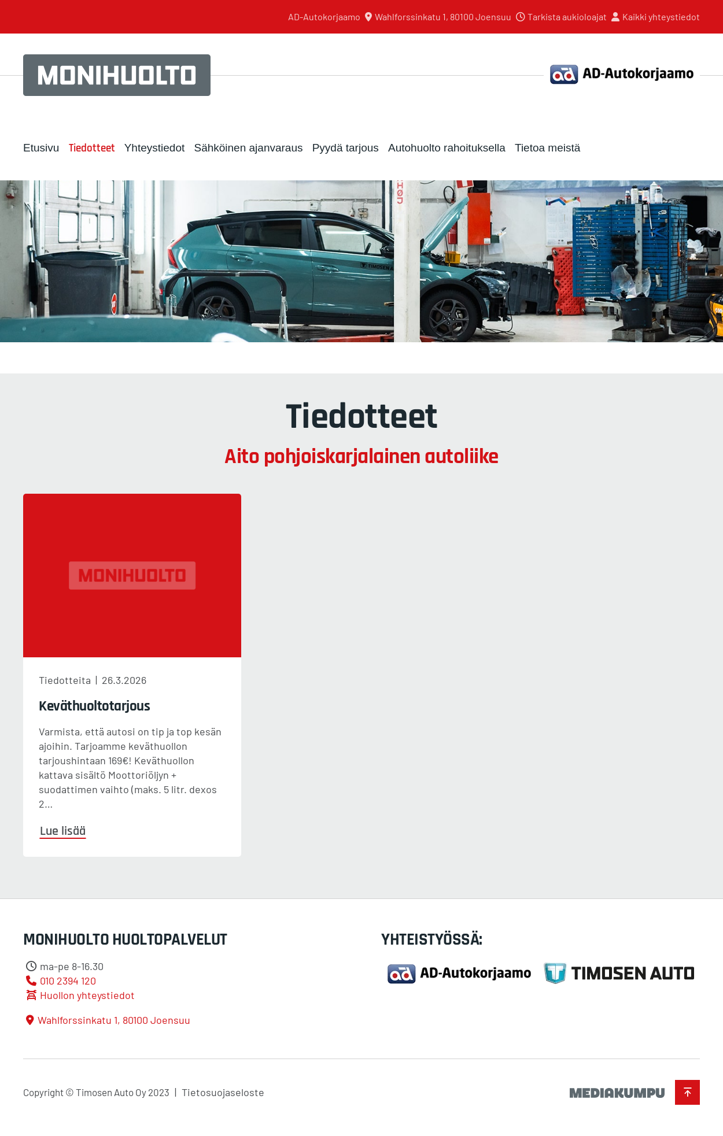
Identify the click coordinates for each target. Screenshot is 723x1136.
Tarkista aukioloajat (567, 16)
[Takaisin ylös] (687, 1092)
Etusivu (41, 148)
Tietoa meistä (547, 148)
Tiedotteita (65, 680)
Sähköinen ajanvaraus (248, 148)
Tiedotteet (92, 148)
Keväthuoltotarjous (94, 706)
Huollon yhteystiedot (87, 995)
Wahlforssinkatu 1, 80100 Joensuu (443, 16)
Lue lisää (63, 831)
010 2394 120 (68, 980)
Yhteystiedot (154, 148)
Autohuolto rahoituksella (447, 148)
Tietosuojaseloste (223, 1092)
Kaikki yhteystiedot (661, 16)
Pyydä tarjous (345, 148)
